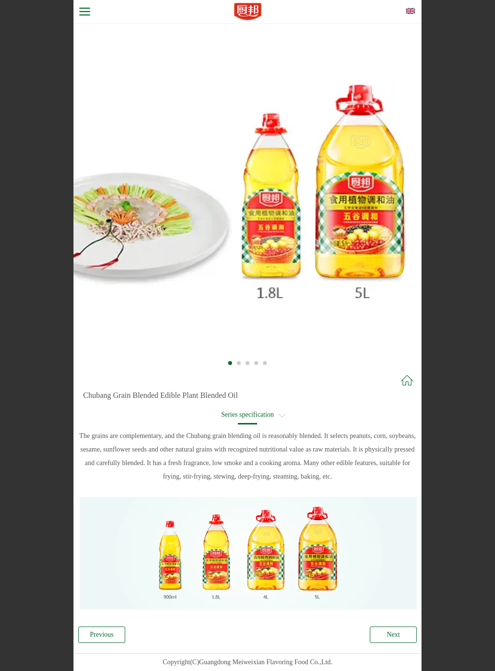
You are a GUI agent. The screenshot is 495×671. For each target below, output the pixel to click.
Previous (102, 634)
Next (393, 634)
